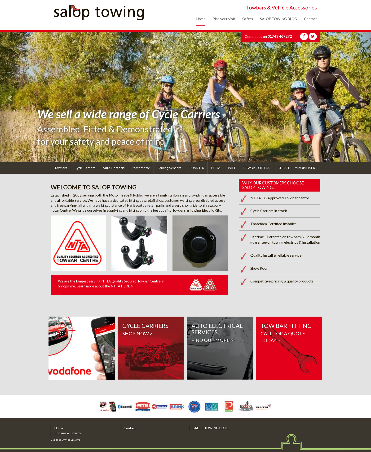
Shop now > (151, 348)
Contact (310, 19)
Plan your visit (223, 19)
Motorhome (141, 168)
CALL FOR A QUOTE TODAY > (289, 348)
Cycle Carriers (85, 168)
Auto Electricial (114, 168)
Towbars (60, 168)
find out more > (220, 348)
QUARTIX (196, 168)
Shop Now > (82, 348)
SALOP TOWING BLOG (278, 19)
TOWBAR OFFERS (256, 168)
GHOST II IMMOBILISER (296, 168)
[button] (9, 97)
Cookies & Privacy (67, 433)
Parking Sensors (169, 168)
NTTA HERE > (122, 286)
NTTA (216, 168)
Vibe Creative (72, 439)
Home (200, 19)
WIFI (231, 168)
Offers (247, 19)
